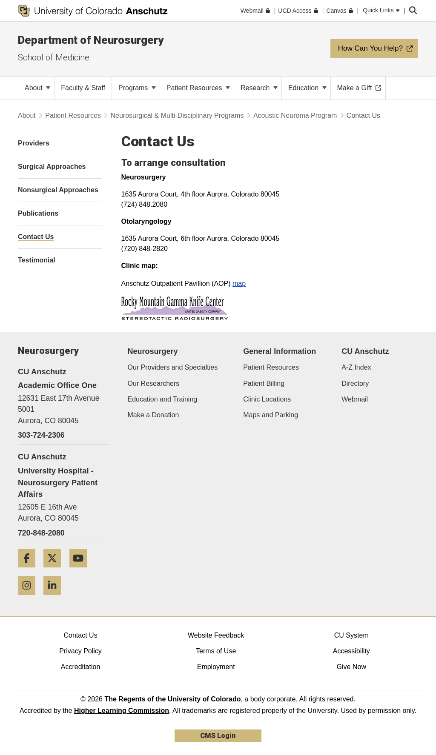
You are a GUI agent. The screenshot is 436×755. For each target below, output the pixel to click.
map (239, 283)
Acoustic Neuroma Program (295, 115)
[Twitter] (55, 570)
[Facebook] (30, 570)
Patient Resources (198, 87)
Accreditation (80, 666)
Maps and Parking (270, 415)
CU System (351, 635)
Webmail (354, 399)
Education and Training (163, 399)
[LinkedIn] (55, 598)
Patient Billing (263, 383)
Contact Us (80, 635)
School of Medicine (53, 57)
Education (307, 87)
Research (259, 87)
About (37, 87)
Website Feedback (216, 635)
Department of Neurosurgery (91, 40)
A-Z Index (356, 367)
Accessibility (351, 651)
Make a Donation (153, 415)
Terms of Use (216, 651)
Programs (137, 87)
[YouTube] (81, 570)
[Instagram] (30, 598)
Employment (216, 666)
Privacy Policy (80, 651)
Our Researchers (154, 383)
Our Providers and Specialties (173, 367)
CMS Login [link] (217, 736)
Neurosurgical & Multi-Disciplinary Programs (177, 115)
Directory (355, 383)
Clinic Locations (267, 399)
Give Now (351, 666)
